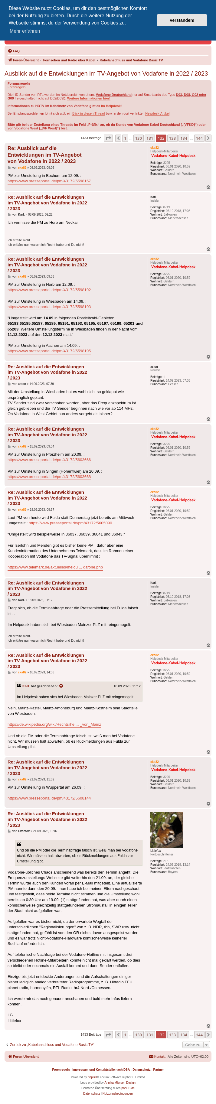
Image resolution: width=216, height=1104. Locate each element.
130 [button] (138, 138)
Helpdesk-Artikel (157, 113)
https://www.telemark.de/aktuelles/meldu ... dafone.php (55, 567)
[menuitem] (14, 51)
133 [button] (172, 138)
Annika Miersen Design (120, 1082)
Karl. (26, 686)
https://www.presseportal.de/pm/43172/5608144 (49, 798)
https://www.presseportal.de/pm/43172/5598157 (49, 181)
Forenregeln (16, 87)
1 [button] (125, 138)
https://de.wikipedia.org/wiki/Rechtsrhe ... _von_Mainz (54, 724)
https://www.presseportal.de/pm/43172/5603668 (49, 476)
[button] (108, 138)
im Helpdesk (111, 106)
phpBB (92, 1077)
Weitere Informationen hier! (88, 98)
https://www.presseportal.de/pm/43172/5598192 (49, 290)
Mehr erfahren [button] (25, 31)
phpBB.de (128, 1088)
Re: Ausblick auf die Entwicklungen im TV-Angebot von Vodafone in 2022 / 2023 (45, 154)
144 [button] (199, 138)
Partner (158, 1069)
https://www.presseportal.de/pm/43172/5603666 (49, 460)
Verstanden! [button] (182, 20)
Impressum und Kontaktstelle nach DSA (101, 1069)
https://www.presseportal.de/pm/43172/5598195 (49, 351)
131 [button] (149, 138)
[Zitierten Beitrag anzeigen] (61, 686)
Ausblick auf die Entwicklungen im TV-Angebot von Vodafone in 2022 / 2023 (106, 73)
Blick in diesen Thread (88, 113)
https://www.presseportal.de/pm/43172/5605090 (70, 523)
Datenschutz (141, 1069)
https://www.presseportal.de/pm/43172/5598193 (49, 306)
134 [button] (183, 138)
